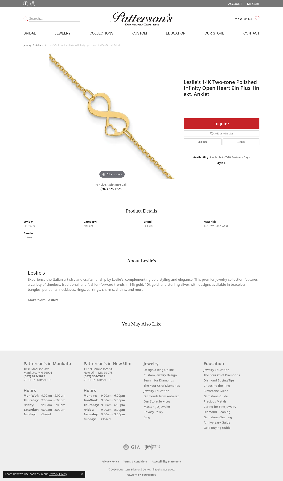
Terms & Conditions (135, 461)
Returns (241, 141)
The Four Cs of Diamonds (162, 386)
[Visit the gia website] (131, 447)
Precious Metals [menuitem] (215, 401)
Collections (101, 33)
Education (176, 33)
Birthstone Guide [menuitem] (216, 391)
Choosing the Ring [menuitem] (217, 386)
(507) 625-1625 (110, 189)
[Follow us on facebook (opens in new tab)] (25, 3)
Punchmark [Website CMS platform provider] (149, 475)
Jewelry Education (156, 391)
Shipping (202, 141)
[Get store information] (38, 380)
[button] (234, 3)
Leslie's (148, 226)
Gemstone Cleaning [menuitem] (218, 417)
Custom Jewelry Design (160, 375)
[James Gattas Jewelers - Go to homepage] (141, 18)
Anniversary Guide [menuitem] (217, 422)
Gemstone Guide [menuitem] (216, 396)
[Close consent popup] (82, 474)
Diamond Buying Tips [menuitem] (219, 380)
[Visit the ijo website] (152, 447)
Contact (251, 33)
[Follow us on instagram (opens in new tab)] (32, 3)
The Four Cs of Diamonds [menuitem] (222, 375)
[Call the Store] (34, 376)
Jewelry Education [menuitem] (216, 370)
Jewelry (63, 33)
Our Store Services (157, 401)
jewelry (27, 45)
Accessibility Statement (166, 461)
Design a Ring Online (159, 370)
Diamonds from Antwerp (161, 396)
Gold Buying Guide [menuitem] (217, 428)
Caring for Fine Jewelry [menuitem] (220, 407)
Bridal (30, 33)
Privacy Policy (153, 412)
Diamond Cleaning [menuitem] (217, 412)
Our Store (214, 33)
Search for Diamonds (159, 380)
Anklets (40, 45)
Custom (139, 33)
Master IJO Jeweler (157, 407)
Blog (147, 417)
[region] (112, 116)
